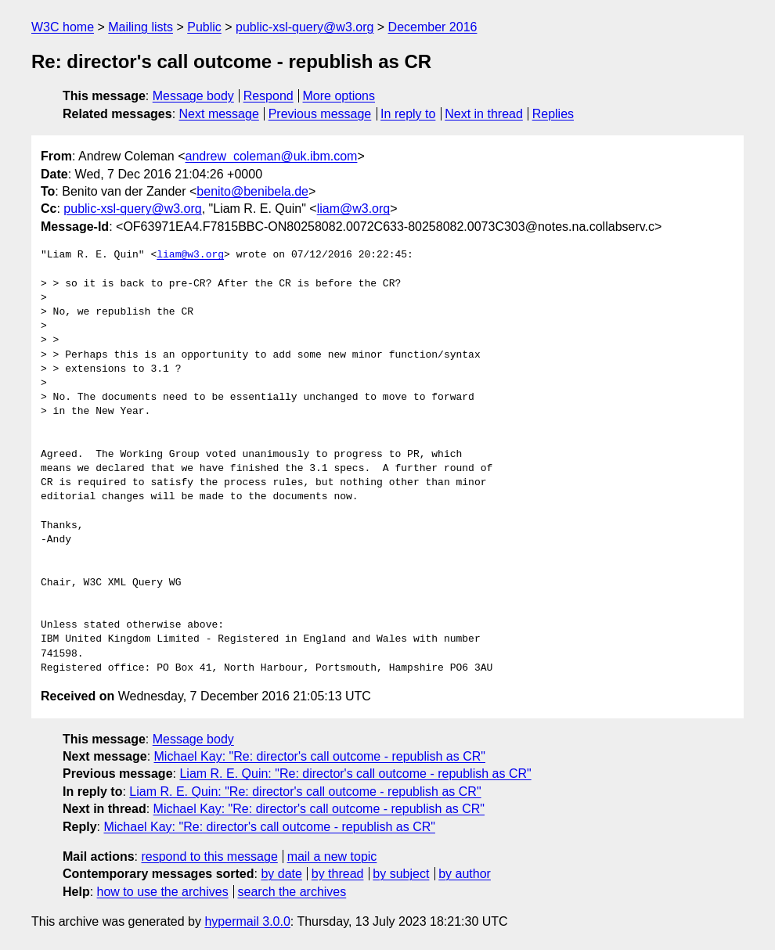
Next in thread (484, 114)
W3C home (62, 27)
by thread (338, 873)
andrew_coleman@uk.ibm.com (272, 156)
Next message (219, 114)
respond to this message (209, 856)
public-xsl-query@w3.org (304, 27)
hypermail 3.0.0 (247, 921)
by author (464, 873)
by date (281, 873)
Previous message (320, 114)
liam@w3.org (354, 208)
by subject (401, 873)
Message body (193, 96)
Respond (268, 96)
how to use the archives (163, 891)
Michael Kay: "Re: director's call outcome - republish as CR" (319, 756)
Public (204, 27)
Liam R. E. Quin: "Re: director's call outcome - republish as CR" (355, 773)
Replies (553, 114)
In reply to (407, 114)
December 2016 (433, 27)
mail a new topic (332, 856)
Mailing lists (140, 27)
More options (339, 96)
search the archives (292, 891)
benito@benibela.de (252, 191)
